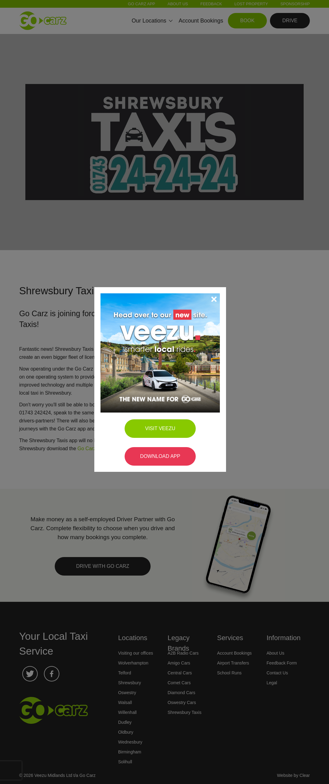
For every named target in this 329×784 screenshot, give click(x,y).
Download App (164, 453)
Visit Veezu (164, 425)
